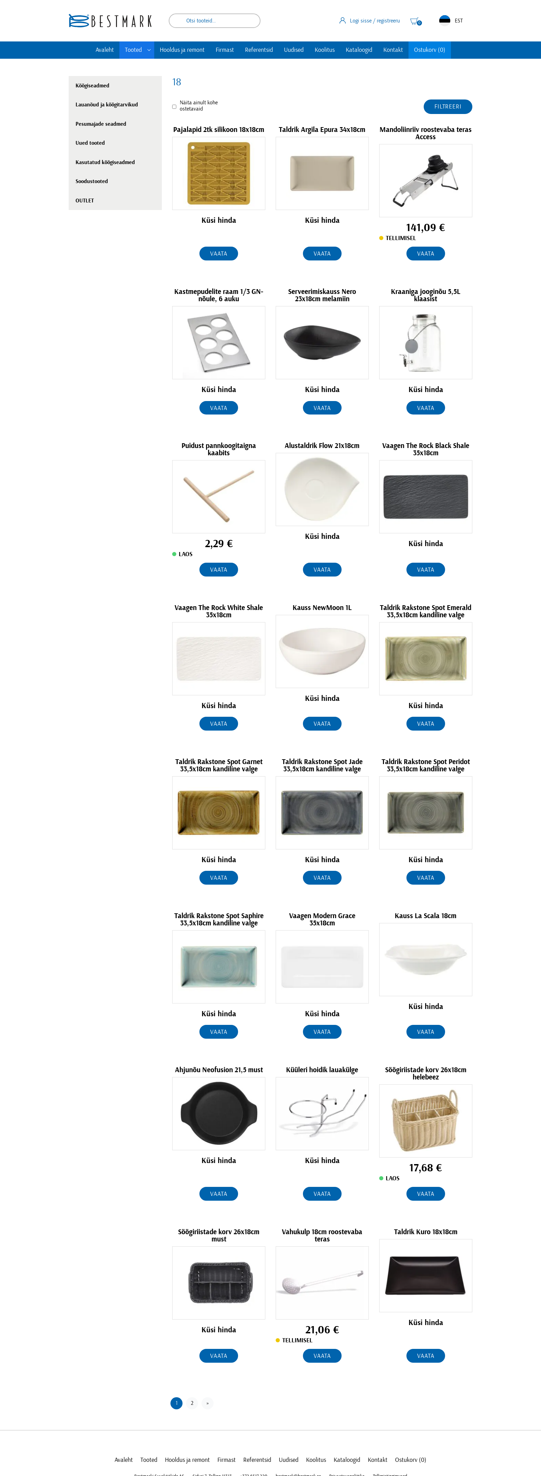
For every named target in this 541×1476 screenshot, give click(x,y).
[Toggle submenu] (149, 50)
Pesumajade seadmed (101, 124)
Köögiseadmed (92, 85)
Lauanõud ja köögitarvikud (107, 104)
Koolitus (325, 50)
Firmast (225, 50)
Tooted (133, 50)
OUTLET (85, 200)
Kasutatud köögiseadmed (105, 162)
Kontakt (393, 50)
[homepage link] (110, 20)
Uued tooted (90, 143)
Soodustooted (92, 181)
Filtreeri (448, 107)
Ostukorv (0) (429, 50)
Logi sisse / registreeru (370, 20)
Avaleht (105, 50)
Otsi (250, 20)
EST (451, 20)
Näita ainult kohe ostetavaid (199, 106)
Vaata (218, 254)
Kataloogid (359, 50)
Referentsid (259, 50)
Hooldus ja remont (182, 50)
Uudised (294, 50)
